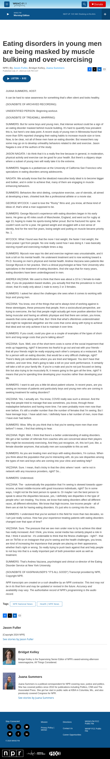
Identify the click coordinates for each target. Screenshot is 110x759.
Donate (98, 4)
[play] (7, 14)
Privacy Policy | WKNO (47, 729)
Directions (67, 722)
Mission (44, 722)
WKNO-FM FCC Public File (92, 722)
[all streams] (106, 14)
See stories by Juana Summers (36, 697)
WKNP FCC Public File (93, 730)
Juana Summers (55, 68)
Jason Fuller (21, 68)
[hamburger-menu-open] (7, 4)
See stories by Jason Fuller (18, 639)
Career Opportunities (72, 735)
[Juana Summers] (9, 681)
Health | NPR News (49, 604)
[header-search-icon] (84, 4)
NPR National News (23, 604)
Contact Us (68, 728)
